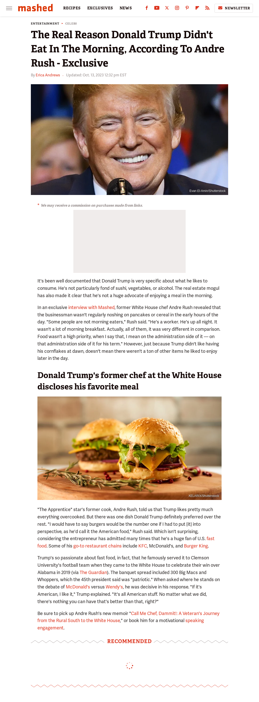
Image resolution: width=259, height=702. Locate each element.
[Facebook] (147, 9)
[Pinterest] (187, 9)
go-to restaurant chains (97, 546)
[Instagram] (177, 9)
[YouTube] (157, 9)
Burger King (196, 546)
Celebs (71, 23)
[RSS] (207, 9)
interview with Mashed (91, 307)
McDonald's (78, 587)
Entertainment (45, 23)
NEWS (126, 8)
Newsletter (233, 8)
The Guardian (93, 572)
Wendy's (114, 587)
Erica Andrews (48, 75)
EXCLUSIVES (100, 8)
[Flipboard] (197, 9)
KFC (142, 546)
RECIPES (72, 8)
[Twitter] (167, 9)
